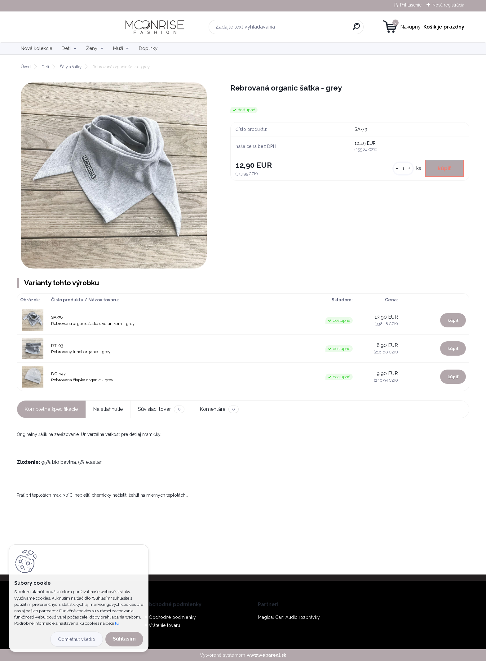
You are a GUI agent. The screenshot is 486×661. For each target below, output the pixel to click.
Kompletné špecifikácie (51, 409)
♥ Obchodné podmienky (170, 617)
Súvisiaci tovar (161, 409)
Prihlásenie (411, 4)
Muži (118, 48)
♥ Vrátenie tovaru (162, 625)
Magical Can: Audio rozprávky (289, 617)
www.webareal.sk (266, 655)
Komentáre (219, 409)
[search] (305, 29)
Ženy (91, 48)
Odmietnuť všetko (76, 639)
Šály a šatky (71, 66)
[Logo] (55, 26)
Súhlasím (124, 639)
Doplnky (148, 48)
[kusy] (402, 168)
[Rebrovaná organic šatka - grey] (114, 175)
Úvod (26, 66)
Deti (66, 48)
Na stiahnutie (108, 409)
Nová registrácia (448, 4)
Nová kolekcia (36, 48)
